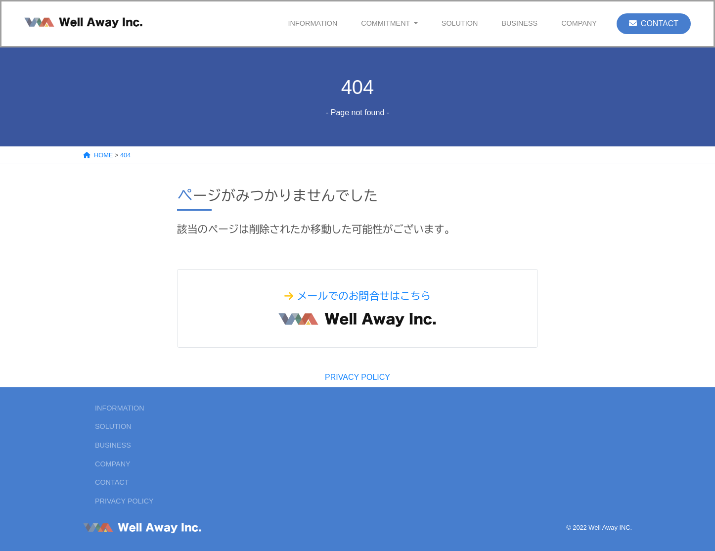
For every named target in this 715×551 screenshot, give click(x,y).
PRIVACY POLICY (357, 377)
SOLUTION (460, 23)
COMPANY (579, 23)
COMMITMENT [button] (386, 23)
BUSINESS (519, 23)
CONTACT (653, 23)
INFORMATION (313, 23)
